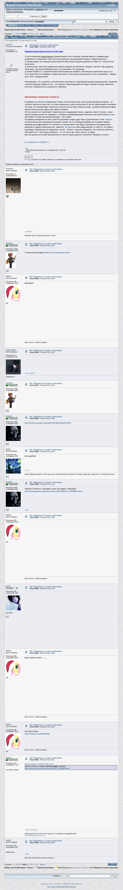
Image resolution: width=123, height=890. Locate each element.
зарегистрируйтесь (14, 12)
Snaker (84, 30)
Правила (36, 25)
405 (28, 34)
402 (17, 34)
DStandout (28, 231)
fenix (8, 586)
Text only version (55, 887)
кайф (8, 840)
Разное (30, 30)
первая (108, 119)
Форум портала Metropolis (14, 30)
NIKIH (8, 276)
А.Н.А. (27, 470)
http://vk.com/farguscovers (58, 252)
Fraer (27, 373)
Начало (12, 25)
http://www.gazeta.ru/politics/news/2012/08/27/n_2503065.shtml (53, 491)
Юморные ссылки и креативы (106, 30)
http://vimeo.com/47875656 (37, 734)
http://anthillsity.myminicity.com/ (35, 835)
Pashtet (9, 169)
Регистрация (52, 25)
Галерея (111, 5)
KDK (26, 148)
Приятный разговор (44, 30)
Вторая (68, 127)
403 (20, 34)
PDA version (70, 887)
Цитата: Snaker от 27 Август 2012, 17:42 (39, 764)
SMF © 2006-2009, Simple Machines (70, 884)
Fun (58, 30)
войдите (39, 9)
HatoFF (9, 44)
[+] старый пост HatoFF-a (37, 142)
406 (31, 34)
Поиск (28, 25)
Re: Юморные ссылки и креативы (46, 169)
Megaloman (77, 30)
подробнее (40, 21)
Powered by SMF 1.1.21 (49, 884)
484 (37, 34)
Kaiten (27, 854)
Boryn (8, 757)
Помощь (21, 25)
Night (8, 449)
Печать (113, 34)
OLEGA (9, 243)
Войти (43, 25)
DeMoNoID (11, 350)
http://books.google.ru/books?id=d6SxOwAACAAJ (48, 423)
